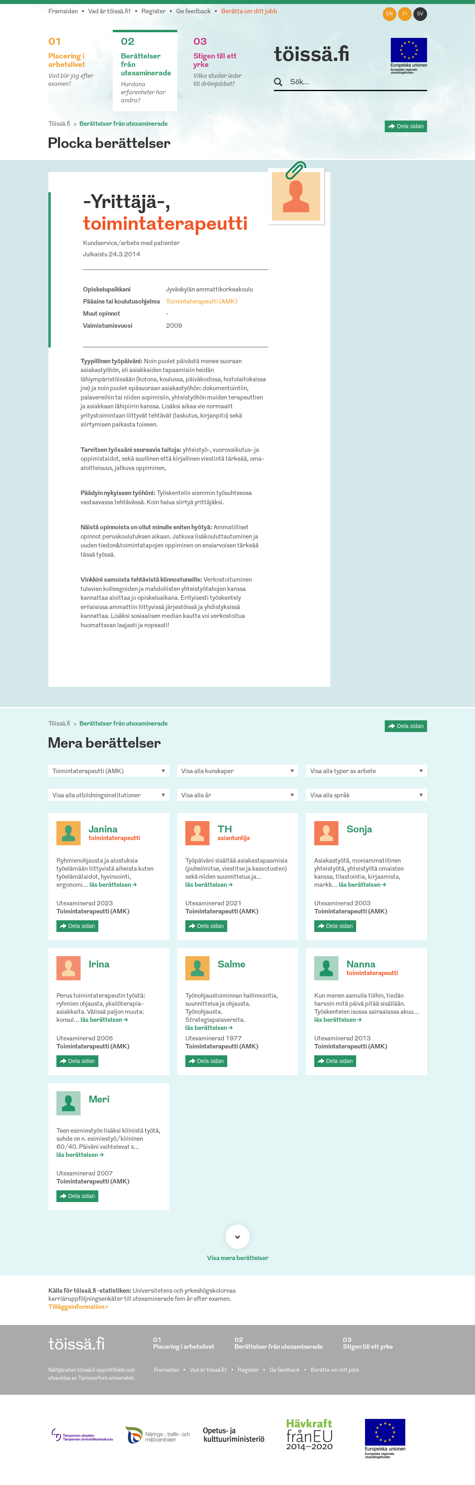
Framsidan (63, 12)
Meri (99, 1100)
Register (153, 12)
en (389, 14)
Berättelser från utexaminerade (123, 124)
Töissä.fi (59, 124)
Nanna (360, 965)
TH (225, 830)
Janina (103, 830)
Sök (282, 82)
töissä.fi (312, 55)
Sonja (359, 830)
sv (420, 14)
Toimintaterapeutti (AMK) (201, 302)
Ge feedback (193, 12)
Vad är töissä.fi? (109, 12)
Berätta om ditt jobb (249, 12)
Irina (99, 965)
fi (404, 14)
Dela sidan (410, 126)
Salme (231, 965)
